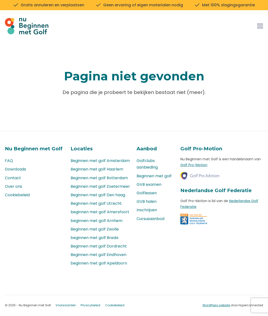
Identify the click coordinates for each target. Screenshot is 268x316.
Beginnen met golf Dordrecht (99, 246)
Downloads (15, 169)
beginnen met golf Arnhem (96, 220)
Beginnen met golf (154, 176)
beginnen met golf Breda (94, 237)
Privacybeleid (90, 305)
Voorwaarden (65, 305)
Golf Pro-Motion (193, 164)
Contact (13, 178)
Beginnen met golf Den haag (98, 195)
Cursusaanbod (150, 219)
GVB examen (149, 184)
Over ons (13, 186)
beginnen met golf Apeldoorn (99, 263)
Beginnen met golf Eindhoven (98, 255)
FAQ (9, 161)
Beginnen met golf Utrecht (96, 203)
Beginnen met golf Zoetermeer (100, 186)
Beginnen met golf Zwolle (95, 229)
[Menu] (260, 27)
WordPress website (216, 305)
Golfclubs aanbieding (147, 164)
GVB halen (147, 201)
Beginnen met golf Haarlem (97, 169)
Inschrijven (147, 210)
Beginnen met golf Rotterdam (99, 178)
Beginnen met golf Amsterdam (100, 161)
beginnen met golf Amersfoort (100, 212)
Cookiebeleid (17, 195)
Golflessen (147, 193)
